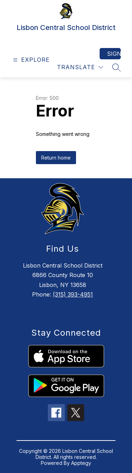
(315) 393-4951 (73, 294)
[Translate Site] (80, 67)
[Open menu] (30, 59)
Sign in (114, 53)
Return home (56, 158)
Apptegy (81, 463)
